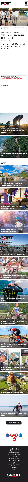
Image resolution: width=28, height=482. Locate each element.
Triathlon (16, 32)
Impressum (14, 467)
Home (2, 32)
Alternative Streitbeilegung (14, 464)
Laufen (8, 32)
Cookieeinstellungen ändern (14, 454)
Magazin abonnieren (14, 449)
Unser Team (14, 466)
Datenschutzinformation (14, 453)
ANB (14, 462)
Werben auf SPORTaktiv (14, 458)
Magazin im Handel (14, 451)
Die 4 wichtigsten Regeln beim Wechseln (11, 77)
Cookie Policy (14, 456)
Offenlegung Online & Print (14, 460)
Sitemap (14, 469)
